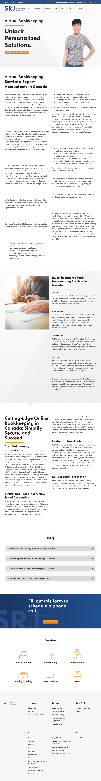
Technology (32, 741)
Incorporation (50, 681)
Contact (81, 8)
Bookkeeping (50, 662)
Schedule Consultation (50, 622)
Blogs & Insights (57, 738)
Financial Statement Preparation (58, 720)
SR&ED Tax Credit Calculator (61, 754)
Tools (63, 8)
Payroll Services (57, 724)
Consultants (32, 751)
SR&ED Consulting (58, 715)
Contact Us (31, 712)
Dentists (31, 745)
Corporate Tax (23, 662)
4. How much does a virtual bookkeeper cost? (50, 578)
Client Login (20, 2)
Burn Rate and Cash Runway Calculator (61, 743)
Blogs (56, 8)
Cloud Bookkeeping (58, 712)
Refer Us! (79, 738)
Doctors (31, 738)
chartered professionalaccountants (17, 8)
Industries (38, 8)
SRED (77, 681)
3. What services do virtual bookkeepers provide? (50, 568)
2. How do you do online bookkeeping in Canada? (50, 558)
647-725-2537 (90, 2)
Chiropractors (32, 755)
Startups (31, 748)
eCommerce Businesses (36, 771)
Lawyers (31, 758)
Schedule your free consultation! (17, 52)
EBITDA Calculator (58, 751)
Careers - (36, 715)
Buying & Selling (23, 681)
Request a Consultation (83, 708)
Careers (13, 2)
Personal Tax (77, 662)
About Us (72, 8)
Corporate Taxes (57, 708)
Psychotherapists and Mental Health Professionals (37, 763)
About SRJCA (32, 708)
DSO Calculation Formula (60, 747)
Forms (6, 2)
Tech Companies (33, 767)
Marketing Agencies (35, 774)
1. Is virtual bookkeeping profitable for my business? (50, 548)
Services (48, 8)
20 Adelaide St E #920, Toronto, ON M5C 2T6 (68, 2)
